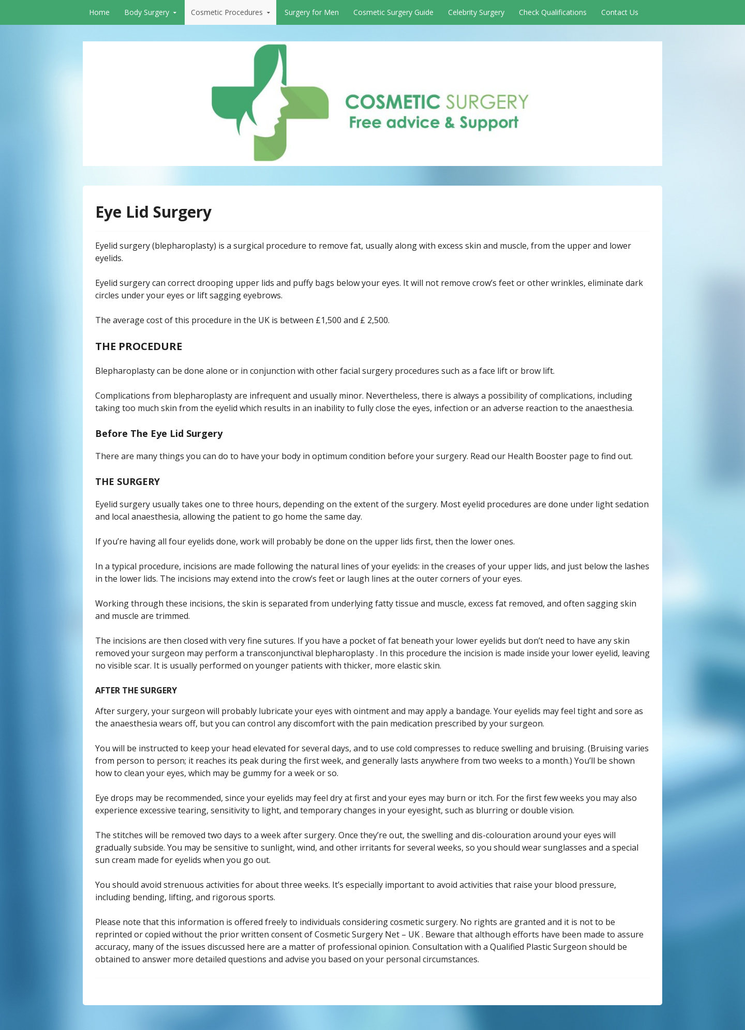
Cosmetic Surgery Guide (393, 12)
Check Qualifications (553, 12)
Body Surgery (146, 12)
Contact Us (619, 12)
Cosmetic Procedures (227, 12)
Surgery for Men (312, 12)
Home (99, 12)
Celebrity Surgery (476, 12)
